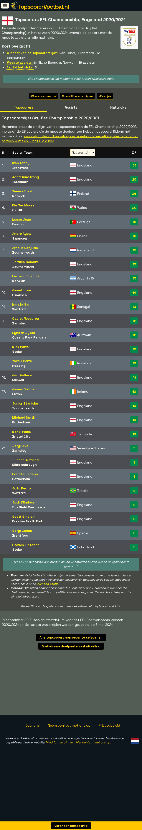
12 (134, 321)
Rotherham (21, 422)
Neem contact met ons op (69, 740)
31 (134, 165)
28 (134, 179)
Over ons (32, 740)
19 (134, 222)
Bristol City (21, 436)
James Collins (23, 389)
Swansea (19, 238)
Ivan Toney (20, 163)
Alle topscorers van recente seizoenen (70, 637)
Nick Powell (21, 347)
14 (134, 292)
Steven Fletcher (25, 545)
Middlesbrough (24, 464)
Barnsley (19, 323)
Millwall (18, 380)
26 (134, 193)
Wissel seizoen (44, 96)
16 (134, 236)
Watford (19, 309)
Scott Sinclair (23, 516)
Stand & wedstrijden (77, 96)
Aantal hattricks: (20, 67)
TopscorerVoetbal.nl (43, 6)
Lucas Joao (21, 219)
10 (134, 391)
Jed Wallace (22, 375)
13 (134, 306)
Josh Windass (23, 502)
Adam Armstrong (25, 177)
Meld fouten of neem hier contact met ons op (78, 757)
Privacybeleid (109, 740)
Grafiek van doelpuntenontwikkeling (71, 646)
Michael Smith (23, 417)
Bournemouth (23, 252)
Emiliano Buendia (25, 276)
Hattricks (118, 107)
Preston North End (27, 521)
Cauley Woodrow (25, 318)
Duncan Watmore (26, 460)
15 (134, 250)
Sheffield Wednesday (29, 507)
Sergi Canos (22, 530)
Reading (19, 224)
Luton (17, 394)
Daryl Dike (20, 446)
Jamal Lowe (21, 290)
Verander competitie (71, 826)
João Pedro (21, 488)
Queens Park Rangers (29, 337)
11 (134, 377)
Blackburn (20, 182)
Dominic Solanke (25, 262)
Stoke (17, 351)
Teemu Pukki (22, 191)
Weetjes (105, 96)
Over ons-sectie (47, 584)
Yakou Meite (22, 361)
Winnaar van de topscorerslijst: (32, 53)
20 (134, 208)
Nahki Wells (21, 432)
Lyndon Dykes (23, 333)
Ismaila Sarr (21, 304)
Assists (71, 107)
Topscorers (24, 107)
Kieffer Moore (23, 205)
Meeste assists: (19, 62)
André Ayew (21, 233)
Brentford (20, 168)
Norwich (18, 196)
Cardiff (18, 210)
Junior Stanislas (25, 403)
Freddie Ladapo (25, 474)
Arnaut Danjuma (25, 248)
